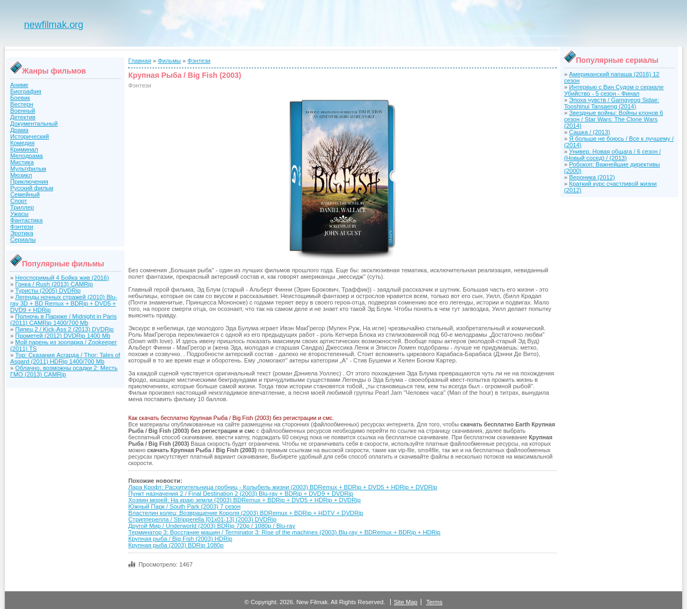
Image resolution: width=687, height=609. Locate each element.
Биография (25, 91)
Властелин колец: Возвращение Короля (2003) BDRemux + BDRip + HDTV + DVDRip (245, 513)
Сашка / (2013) (589, 132)
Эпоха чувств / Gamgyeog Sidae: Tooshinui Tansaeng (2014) (611, 103)
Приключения (29, 181)
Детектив (22, 117)
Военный (22, 110)
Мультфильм (28, 168)
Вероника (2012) (592, 177)
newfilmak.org (53, 24)
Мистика (22, 162)
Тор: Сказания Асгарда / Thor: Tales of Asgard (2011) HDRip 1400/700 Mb (65, 358)
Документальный (34, 123)
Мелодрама (26, 156)
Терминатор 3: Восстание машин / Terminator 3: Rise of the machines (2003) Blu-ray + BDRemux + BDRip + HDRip (284, 532)
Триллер (22, 207)
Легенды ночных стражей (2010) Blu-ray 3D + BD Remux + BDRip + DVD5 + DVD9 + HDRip (63, 303)
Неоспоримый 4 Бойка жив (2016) (62, 277)
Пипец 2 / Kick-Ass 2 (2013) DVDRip (64, 329)
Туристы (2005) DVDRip (48, 290)
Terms (434, 602)
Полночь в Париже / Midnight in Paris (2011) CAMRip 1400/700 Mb (63, 319)
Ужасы (19, 214)
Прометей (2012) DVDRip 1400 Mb (62, 335)
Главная (139, 60)
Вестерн (21, 104)
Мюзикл (21, 175)
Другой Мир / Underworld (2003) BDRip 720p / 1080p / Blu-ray (211, 526)
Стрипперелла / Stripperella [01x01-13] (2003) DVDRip (202, 519)
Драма (19, 130)
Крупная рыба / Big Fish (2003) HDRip (180, 538)
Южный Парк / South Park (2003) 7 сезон (184, 506)
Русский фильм (31, 188)
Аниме (19, 85)
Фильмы (169, 60)
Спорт (18, 201)
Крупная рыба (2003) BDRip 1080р (176, 545)
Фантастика (26, 220)
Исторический (29, 136)
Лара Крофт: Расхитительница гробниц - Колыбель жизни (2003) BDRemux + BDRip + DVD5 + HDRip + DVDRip (282, 487)
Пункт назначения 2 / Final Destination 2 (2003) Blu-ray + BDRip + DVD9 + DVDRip (240, 493)
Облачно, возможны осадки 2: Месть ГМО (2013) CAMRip (64, 371)
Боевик (20, 98)
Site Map (406, 602)
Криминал (24, 149)
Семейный (25, 194)
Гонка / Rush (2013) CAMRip (54, 284)
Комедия (22, 143)
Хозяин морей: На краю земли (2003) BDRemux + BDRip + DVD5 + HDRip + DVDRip (244, 500)
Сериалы (23, 239)
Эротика (21, 233)
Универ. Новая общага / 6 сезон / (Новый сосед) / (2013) (612, 154)
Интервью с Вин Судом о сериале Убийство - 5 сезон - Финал (613, 90)
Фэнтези (21, 226)
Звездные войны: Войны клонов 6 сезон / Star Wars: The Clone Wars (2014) (613, 119)
